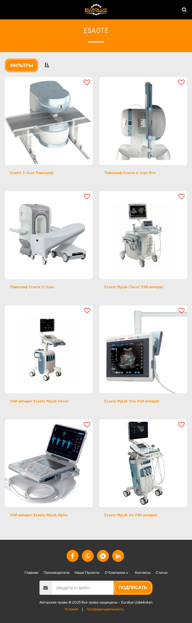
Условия (71, 609)
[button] (7, 9)
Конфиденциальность (105, 609)
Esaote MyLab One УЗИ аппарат (132, 401)
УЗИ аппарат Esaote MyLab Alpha (39, 515)
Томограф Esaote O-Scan (32, 287)
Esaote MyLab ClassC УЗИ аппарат (134, 287)
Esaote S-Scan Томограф (31, 172)
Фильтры (21, 65)
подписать (133, 587)
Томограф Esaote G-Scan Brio (130, 172)
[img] (49, 121)
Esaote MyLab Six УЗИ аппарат (130, 515)
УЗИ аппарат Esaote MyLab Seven (39, 401)
